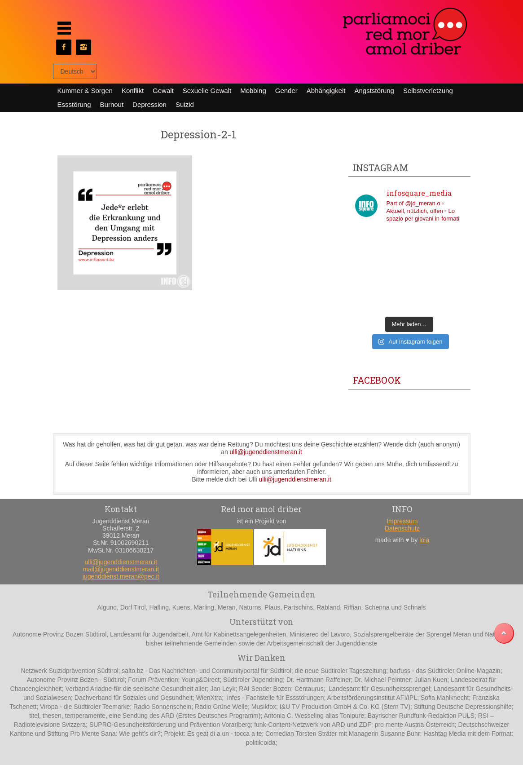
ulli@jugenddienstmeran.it (266, 451)
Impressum (402, 521)
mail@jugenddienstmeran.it (121, 569)
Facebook (377, 380)
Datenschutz (402, 528)
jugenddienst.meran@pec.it (121, 576)
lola (424, 540)
